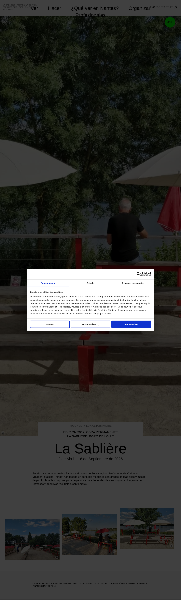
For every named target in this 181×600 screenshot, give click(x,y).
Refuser (50, 324)
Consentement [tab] (48, 283)
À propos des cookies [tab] (133, 283)
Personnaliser (90, 324)
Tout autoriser (131, 324)
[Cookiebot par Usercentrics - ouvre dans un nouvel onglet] (138, 274)
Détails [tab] (90, 283)
